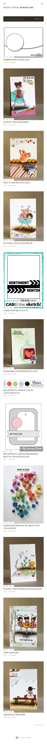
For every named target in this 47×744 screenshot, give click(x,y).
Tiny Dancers (11, 652)
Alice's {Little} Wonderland (18, 7)
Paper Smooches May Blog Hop (20, 371)
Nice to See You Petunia (16, 182)
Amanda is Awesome (14, 714)
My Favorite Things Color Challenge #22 (18, 391)
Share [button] (5, 62)
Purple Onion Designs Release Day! (22, 589)
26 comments (12, 246)
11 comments (12, 125)
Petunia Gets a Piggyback (17, 243)
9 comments (11, 313)
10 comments (12, 185)
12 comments (12, 591)
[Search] (42, 3)
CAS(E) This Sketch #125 (15, 310)
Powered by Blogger (23, 737)
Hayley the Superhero (16, 122)
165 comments (12, 374)
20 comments (12, 62)
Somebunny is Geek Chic (16, 59)
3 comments (11, 459)
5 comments (11, 395)
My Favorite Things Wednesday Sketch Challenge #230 (20, 455)
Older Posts (39, 725)
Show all (38, 19)
